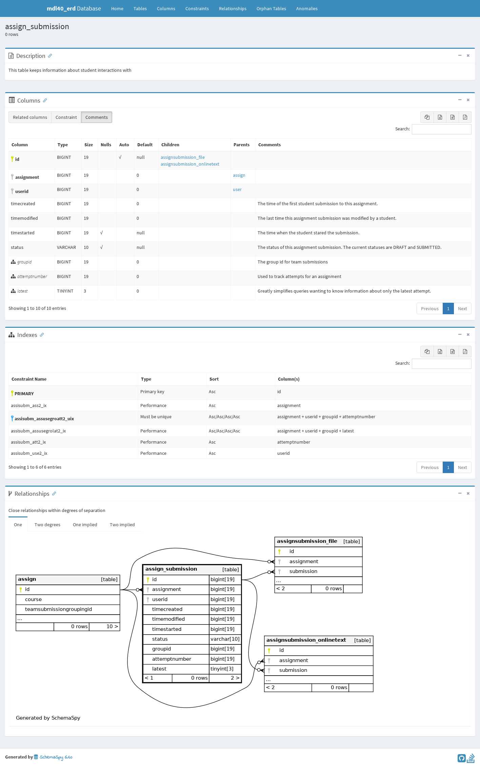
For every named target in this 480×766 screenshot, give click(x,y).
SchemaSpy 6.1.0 (53, 757)
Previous (430, 308)
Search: (433, 129)
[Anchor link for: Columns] (43, 100)
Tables (143, 8)
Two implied (122, 525)
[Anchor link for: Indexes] (40, 334)
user (237, 189)
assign (239, 175)
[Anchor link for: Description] (48, 55)
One (18, 525)
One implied (85, 525)
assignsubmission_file (183, 157)
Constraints (197, 8)
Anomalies (307, 8)
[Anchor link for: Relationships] (52, 493)
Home (117, 8)
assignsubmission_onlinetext (190, 164)
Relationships (232, 8)
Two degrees (47, 525)
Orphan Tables (271, 8)
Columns (166, 8)
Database (74, 8)
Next (462, 308)
